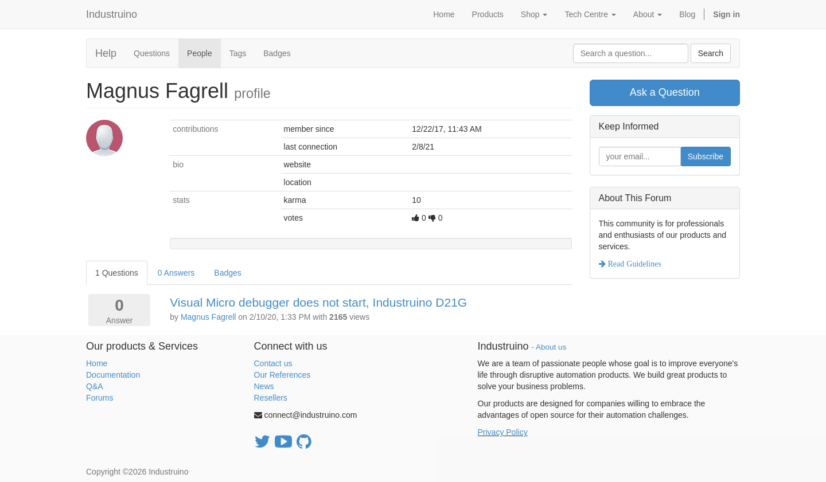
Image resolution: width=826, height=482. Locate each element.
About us (551, 347)
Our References (282, 374)
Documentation (113, 374)
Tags (238, 53)
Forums (99, 397)
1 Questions (116, 272)
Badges (276, 53)
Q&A (94, 386)
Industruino (111, 14)
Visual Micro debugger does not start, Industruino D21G (318, 302)
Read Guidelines (633, 264)
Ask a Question (665, 92)
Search (710, 53)
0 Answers (176, 272)
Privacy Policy (503, 432)
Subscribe (705, 156)
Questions (152, 53)
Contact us (273, 363)
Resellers (270, 397)
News (264, 386)
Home (96, 363)
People (199, 53)
